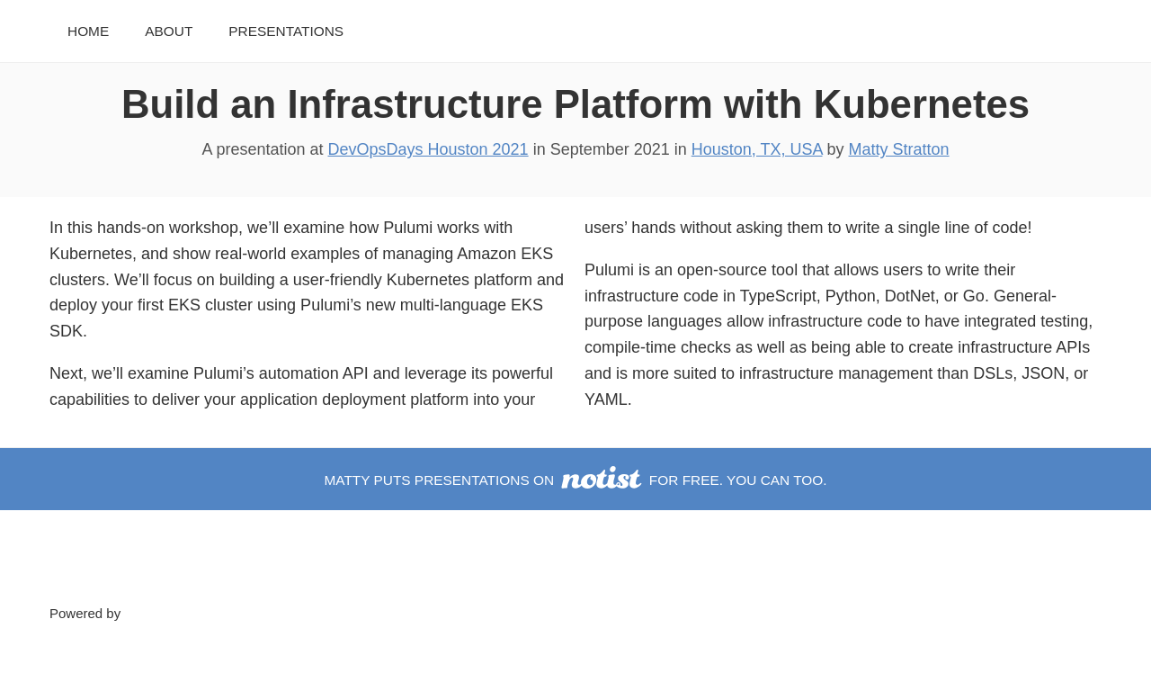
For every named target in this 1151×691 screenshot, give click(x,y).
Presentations (286, 31)
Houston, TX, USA (757, 149)
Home (88, 31)
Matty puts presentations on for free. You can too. (575, 480)
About (168, 31)
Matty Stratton (899, 149)
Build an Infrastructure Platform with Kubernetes (575, 104)
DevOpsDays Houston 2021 (428, 149)
